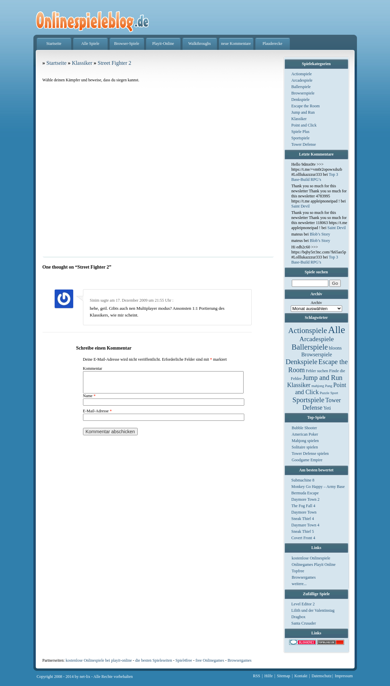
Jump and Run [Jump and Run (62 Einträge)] (322, 377)
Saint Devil (300, 206)
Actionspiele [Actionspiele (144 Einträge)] (307, 330)
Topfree (298, 571)
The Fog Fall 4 (303, 505)
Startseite (53, 43)
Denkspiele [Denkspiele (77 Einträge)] (301, 362)
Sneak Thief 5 (302, 531)
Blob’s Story (320, 234)
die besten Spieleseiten (153, 660)
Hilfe (268, 676)
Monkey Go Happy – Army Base (318, 486)
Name (89, 399)
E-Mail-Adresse (97, 415)
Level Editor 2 (303, 604)
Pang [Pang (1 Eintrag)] (328, 386)
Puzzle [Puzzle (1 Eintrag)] (324, 393)
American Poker (305, 434)
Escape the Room (305, 106)
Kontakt (300, 676)
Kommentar (92, 368)
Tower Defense (303, 144)
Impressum (344, 676)
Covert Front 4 (303, 538)
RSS (256, 676)
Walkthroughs (199, 43)
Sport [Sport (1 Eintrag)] (334, 393)
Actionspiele (301, 74)
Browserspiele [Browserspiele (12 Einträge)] (316, 354)
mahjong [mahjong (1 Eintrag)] (317, 386)
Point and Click (304, 125)
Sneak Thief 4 (302, 518)
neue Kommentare (236, 43)
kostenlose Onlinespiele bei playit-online (98, 660)
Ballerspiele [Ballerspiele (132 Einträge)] (309, 347)
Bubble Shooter (304, 428)
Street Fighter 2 (114, 63)
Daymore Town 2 (305, 499)
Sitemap (283, 676)
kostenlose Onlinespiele (311, 558)
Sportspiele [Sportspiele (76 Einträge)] (308, 400)
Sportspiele (300, 138)
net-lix (85, 676)
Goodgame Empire (307, 460)
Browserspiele (303, 93)
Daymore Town (304, 512)
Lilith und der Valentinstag (313, 610)
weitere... (299, 583)
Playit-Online (163, 43)
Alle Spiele (90, 43)
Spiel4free (183, 660)
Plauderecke (272, 43)
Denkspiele (300, 99)
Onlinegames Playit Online (314, 564)
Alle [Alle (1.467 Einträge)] (336, 329)
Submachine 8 (302, 480)
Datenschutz (321, 676)
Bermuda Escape (305, 493)
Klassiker (299, 118)
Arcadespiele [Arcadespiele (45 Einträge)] (317, 338)
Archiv (316, 302)
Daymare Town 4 (305, 525)
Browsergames (304, 577)
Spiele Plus (300, 131)
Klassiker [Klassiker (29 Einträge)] (298, 385)
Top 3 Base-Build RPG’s (314, 177)
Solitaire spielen (305, 447)
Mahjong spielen (305, 440)
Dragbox (298, 616)
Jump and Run (303, 112)
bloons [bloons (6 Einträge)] (335, 348)
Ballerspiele (301, 86)
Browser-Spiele (126, 43)
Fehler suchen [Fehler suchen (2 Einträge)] (317, 370)
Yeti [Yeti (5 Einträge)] (327, 408)
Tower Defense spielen (310, 453)
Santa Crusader (303, 623)
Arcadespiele (302, 80)
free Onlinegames (209, 660)
